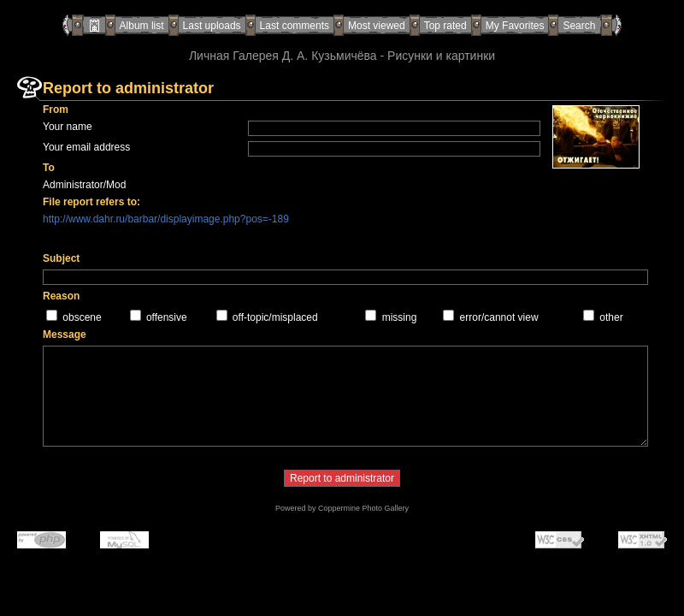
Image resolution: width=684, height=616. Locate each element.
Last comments (294, 26)
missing (399, 317)
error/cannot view (499, 317)
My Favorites (515, 26)
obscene (81, 317)
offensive (166, 317)
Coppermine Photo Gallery (363, 508)
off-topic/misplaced (275, 317)
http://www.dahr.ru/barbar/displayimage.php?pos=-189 (166, 219)
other (610, 317)
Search (579, 26)
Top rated (445, 26)
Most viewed (376, 26)
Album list (142, 26)
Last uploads (212, 26)
